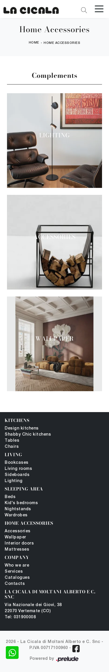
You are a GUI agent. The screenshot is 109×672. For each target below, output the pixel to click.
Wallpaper (15, 537)
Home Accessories (62, 43)
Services (14, 572)
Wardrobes (16, 515)
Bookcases (16, 463)
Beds (10, 497)
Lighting (13, 481)
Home (34, 42)
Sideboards (17, 475)
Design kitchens (22, 428)
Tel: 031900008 (20, 617)
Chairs (12, 447)
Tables (12, 441)
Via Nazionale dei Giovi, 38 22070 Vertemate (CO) (33, 608)
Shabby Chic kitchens (28, 434)
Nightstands (18, 509)
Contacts (15, 584)
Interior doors (19, 543)
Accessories (18, 531)
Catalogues (17, 578)
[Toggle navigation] (99, 8)
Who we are (17, 565)
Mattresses (17, 549)
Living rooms (18, 469)
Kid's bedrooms (21, 503)
